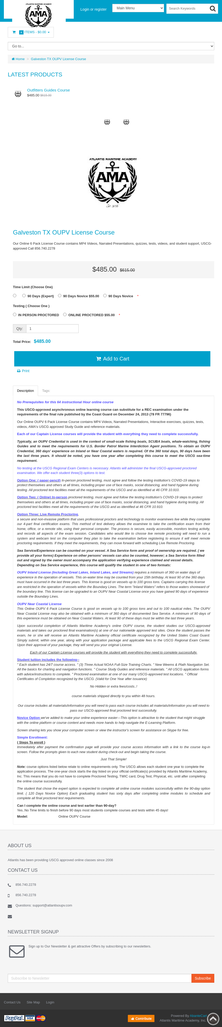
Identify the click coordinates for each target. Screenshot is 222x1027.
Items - (31, 32)
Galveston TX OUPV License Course (58, 59)
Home (18, 59)
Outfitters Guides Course (48, 90)
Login (50, 1002)
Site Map (33, 1002)
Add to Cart (112, 359)
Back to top (213, 1018)
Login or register (93, 9)
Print (22, 371)
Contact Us (12, 1002)
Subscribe (203, 978)
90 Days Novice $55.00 (80, 296)
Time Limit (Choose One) (33, 287)
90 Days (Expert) (39, 296)
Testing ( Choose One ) (31, 306)
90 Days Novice (119, 296)
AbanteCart (198, 1016)
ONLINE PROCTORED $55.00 (90, 315)
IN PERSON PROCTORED (37, 315)
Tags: (46, 391)
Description (25, 391)
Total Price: (32, 341)
